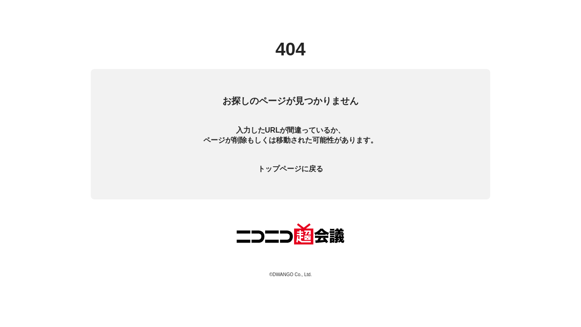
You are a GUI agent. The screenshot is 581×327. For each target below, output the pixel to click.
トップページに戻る (290, 169)
